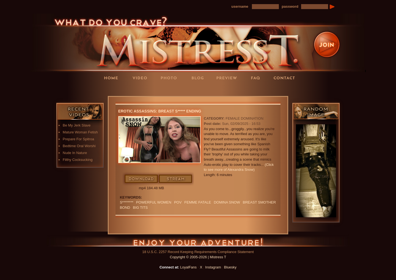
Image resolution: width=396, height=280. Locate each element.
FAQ (257, 77)
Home (113, 77)
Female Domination (244, 118)
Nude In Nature (75, 153)
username (239, 6)
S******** (126, 202)
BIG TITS (140, 207)
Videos (141, 77)
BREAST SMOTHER (259, 202)
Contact (286, 77)
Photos (170, 77)
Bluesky (230, 267)
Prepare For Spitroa (78, 139)
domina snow (227, 202)
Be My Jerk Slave (76, 125)
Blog (199, 77)
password (290, 6)
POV (178, 202)
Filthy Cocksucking (77, 160)
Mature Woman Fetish (80, 132)
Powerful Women (153, 202)
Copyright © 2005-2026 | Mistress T (198, 257)
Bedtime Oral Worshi (79, 146)
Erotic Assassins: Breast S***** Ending (159, 111)
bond (125, 207)
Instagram (213, 267)
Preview (228, 77)
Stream (176, 179)
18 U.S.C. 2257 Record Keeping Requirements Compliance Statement (198, 252)
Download (141, 179)
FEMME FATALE (197, 202)
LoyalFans (142, 89)
